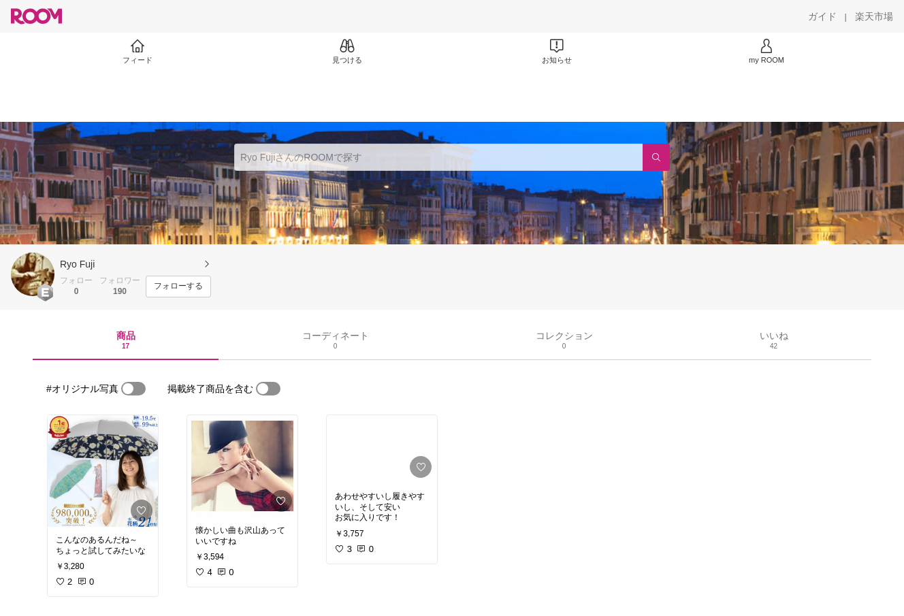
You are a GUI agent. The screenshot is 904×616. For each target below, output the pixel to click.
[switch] (133, 388)
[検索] (656, 157)
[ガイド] (822, 16)
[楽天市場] (874, 16)
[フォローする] (178, 286)
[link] (103, 471)
